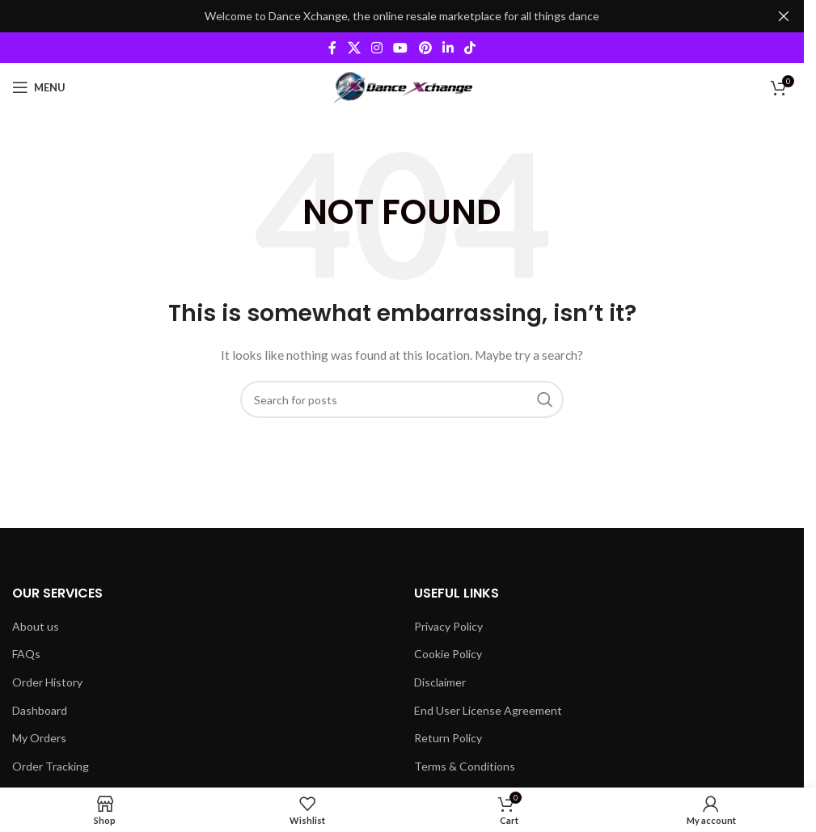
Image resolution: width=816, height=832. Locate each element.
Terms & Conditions (464, 766)
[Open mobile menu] (39, 87)
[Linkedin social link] (448, 48)
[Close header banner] (783, 16)
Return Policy (448, 738)
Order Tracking (50, 766)
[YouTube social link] (400, 48)
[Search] (402, 399)
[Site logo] (402, 86)
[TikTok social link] (470, 48)
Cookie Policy (448, 654)
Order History (47, 682)
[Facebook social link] (332, 48)
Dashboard (39, 710)
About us (35, 626)
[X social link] (354, 48)
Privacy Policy (448, 626)
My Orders (39, 738)
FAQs (26, 654)
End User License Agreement (488, 710)
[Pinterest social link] (425, 48)
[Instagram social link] (376, 48)
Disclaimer (440, 682)
